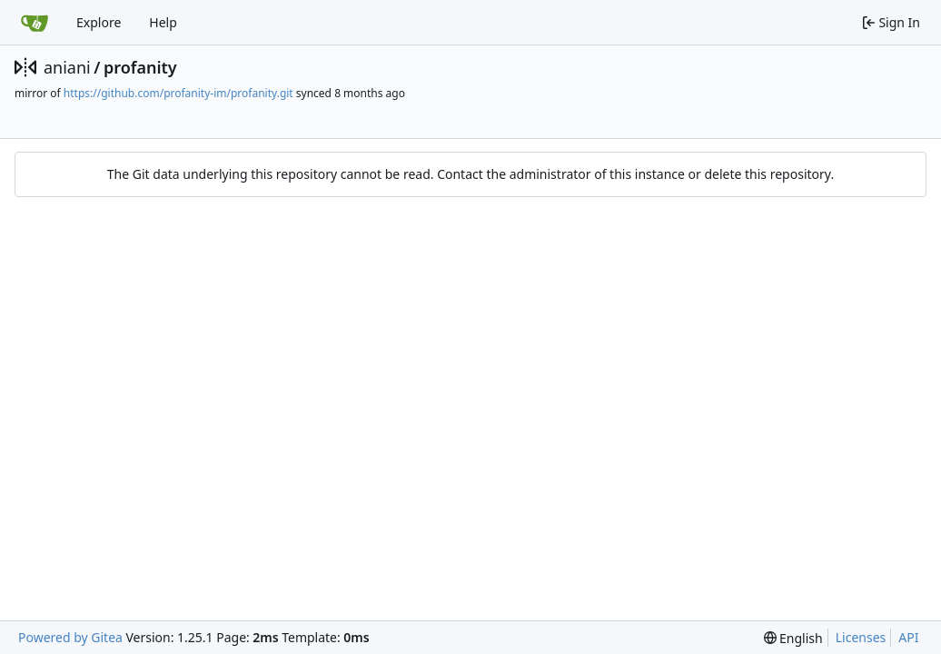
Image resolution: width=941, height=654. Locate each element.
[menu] (793, 638)
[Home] (34, 22)
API (908, 637)
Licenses (861, 637)
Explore (98, 22)
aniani (67, 67)
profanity (140, 67)
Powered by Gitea (70, 637)
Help (163, 22)
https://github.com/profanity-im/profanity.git (178, 93)
